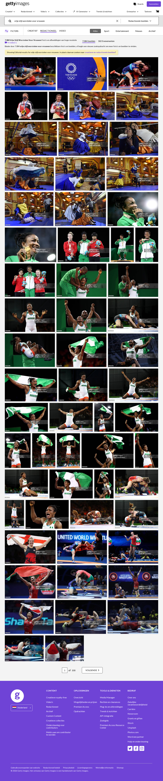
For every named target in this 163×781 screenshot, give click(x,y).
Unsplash (132, 727)
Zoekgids (104, 720)
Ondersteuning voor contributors (55, 726)
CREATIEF (33, 31)
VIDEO (62, 31)
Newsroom (133, 714)
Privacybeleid (68, 767)
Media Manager (107, 697)
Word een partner (136, 737)
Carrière (131, 709)
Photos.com (133, 732)
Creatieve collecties (55, 720)
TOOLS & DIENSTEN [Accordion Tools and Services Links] (110, 690)
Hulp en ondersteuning (138, 741)
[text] (64, 21)
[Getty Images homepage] (17, 4)
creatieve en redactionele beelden (100, 52)
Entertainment (122, 31)
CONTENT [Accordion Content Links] (51, 690)
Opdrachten (79, 711)
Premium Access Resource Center (112, 726)
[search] (11, 21)
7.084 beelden (88, 41)
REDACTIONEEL (48, 31)
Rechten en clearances (110, 702)
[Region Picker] (21, 708)
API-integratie (106, 716)
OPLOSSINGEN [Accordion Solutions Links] (81, 690)
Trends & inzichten (108, 711)
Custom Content (53, 716)
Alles (95, 31)
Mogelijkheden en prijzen (85, 702)
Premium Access (81, 707)
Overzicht (78, 697)
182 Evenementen (106, 41)
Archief (152, 31)
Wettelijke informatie (104, 767)
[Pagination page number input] (64, 670)
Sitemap (120, 767)
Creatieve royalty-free (56, 697)
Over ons (132, 697)
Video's (49, 702)
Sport (106, 31)
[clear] (118, 21)
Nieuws (138, 31)
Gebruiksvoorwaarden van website (25, 767)
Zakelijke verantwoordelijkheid (137, 703)
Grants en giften (135, 718)
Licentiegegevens (84, 767)
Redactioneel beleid (51, 767)
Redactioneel (52, 707)
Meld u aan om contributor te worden (58, 733)
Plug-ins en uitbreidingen (111, 707)
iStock (130, 723)
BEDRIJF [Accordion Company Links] (132, 690)
